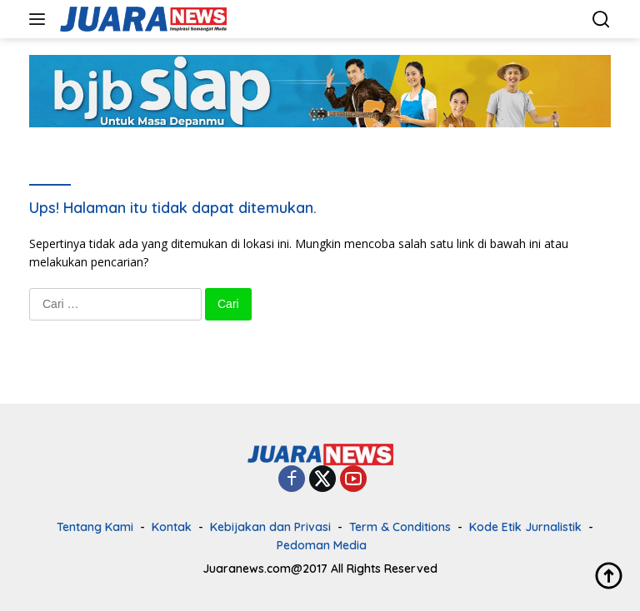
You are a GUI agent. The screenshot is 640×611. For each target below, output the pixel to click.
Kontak (172, 526)
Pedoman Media (322, 545)
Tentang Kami (95, 526)
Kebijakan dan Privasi (270, 526)
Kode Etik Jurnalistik (525, 526)
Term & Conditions (400, 526)
